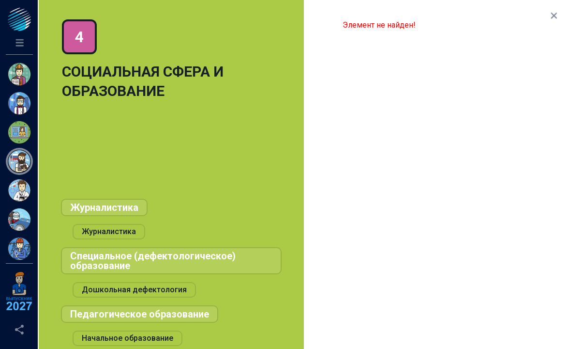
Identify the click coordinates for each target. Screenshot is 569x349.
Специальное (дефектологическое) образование (153, 260)
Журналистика (104, 207)
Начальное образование (127, 338)
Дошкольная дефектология (134, 289)
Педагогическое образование (139, 314)
